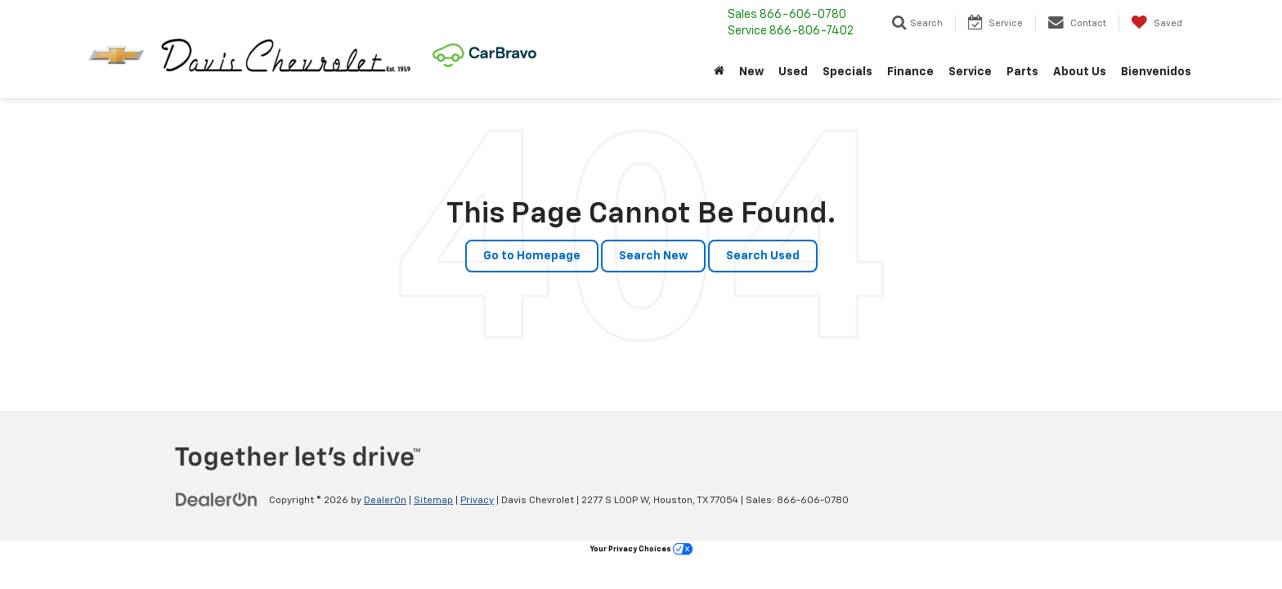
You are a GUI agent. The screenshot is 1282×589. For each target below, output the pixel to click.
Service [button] (970, 72)
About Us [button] (1079, 72)
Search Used (763, 256)
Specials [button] (847, 72)
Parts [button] (1022, 72)
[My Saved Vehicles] (1156, 23)
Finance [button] (910, 72)
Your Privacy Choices (641, 549)
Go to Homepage (531, 256)
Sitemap (433, 501)
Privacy (477, 501)
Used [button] (793, 72)
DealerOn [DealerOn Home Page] (385, 501)
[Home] (719, 72)
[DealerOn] (216, 500)
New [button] (751, 72)
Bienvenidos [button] (1156, 72)
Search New (653, 256)
